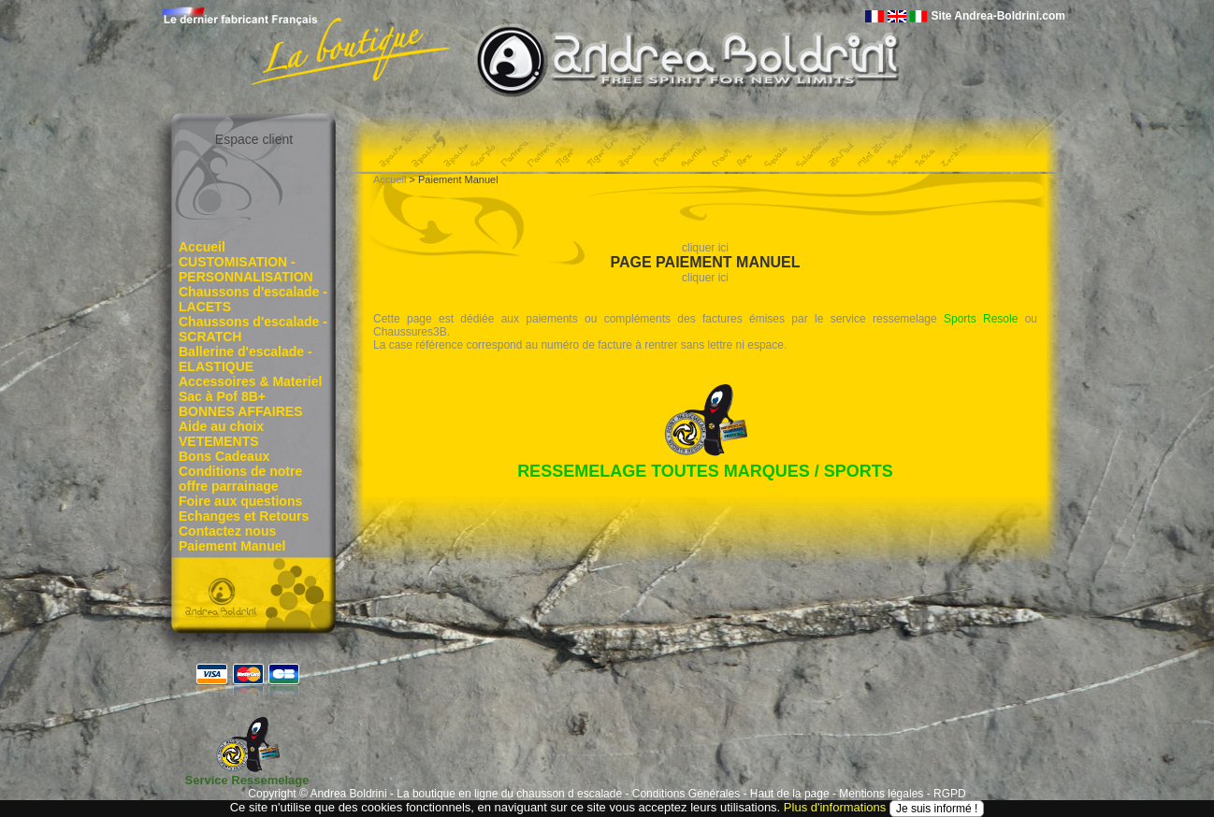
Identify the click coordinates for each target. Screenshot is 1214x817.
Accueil (202, 246)
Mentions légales (881, 793)
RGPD (949, 793)
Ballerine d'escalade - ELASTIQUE (245, 359)
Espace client (254, 139)
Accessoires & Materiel (250, 381)
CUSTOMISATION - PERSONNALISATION (246, 269)
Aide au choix (221, 426)
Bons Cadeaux (224, 456)
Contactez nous (227, 530)
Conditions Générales (686, 793)
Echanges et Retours (244, 516)
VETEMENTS (219, 441)
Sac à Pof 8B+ (222, 396)
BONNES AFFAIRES (241, 411)
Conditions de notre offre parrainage (240, 479)
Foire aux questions (240, 501)
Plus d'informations (835, 807)
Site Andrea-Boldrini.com (998, 15)
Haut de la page (790, 793)
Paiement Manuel (232, 545)
